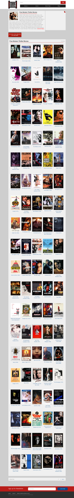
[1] (63, 479)
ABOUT (9, 493)
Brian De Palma (40, 28)
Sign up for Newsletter (15, 488)
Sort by (63, 41)
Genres (37, 6)
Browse (26, 6)
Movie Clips (48, 6)
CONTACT (14, 493)
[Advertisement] (55, 21)
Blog (59, 6)
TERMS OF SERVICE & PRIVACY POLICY (23, 493)
